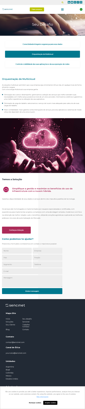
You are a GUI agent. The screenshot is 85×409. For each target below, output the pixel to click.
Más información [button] (42, 397)
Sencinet (26, 322)
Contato (25, 330)
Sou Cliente (10, 325)
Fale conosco (37, 9)
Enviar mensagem (32, 291)
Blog (8, 330)
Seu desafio (27, 319)
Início (8, 319)
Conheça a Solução (16, 230)
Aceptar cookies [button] (50, 403)
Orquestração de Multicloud (42, 54)
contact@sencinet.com (15, 342)
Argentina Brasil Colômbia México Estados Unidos (12, 373)
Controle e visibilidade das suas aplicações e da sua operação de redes (42, 64)
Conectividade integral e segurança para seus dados (42, 44)
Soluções (9, 322)
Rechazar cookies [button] (35, 403)
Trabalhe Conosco (26, 326)
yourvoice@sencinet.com (16, 353)
